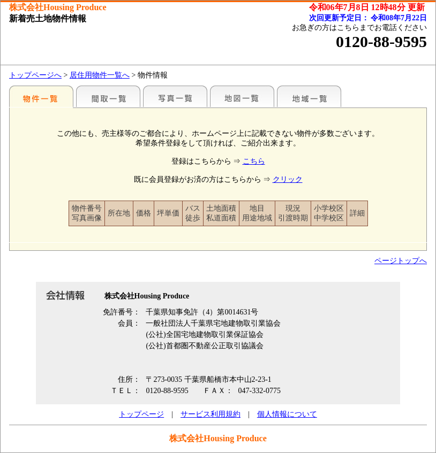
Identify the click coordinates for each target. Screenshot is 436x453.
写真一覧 (175, 96)
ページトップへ (400, 261)
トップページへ (35, 75)
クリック (288, 179)
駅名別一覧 (41, 96)
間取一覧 (108, 96)
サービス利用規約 (210, 414)
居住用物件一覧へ (100, 75)
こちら (254, 161)
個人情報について (287, 414)
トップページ (141, 414)
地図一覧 (242, 96)
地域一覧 (309, 96)
